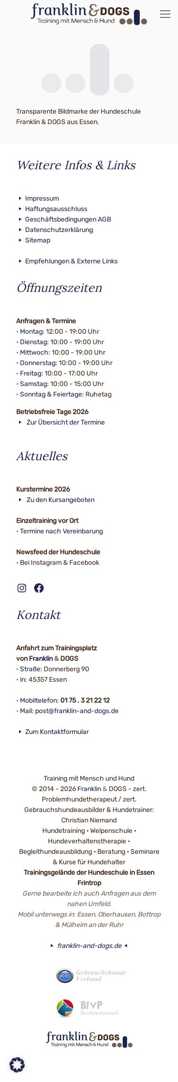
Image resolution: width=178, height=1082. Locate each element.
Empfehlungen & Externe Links (67, 261)
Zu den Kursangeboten (55, 500)
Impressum (37, 198)
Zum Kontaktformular (52, 732)
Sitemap (33, 240)
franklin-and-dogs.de (89, 946)
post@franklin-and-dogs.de (77, 711)
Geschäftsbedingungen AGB (64, 219)
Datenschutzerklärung (55, 230)
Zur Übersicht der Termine (60, 422)
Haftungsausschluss (52, 209)
